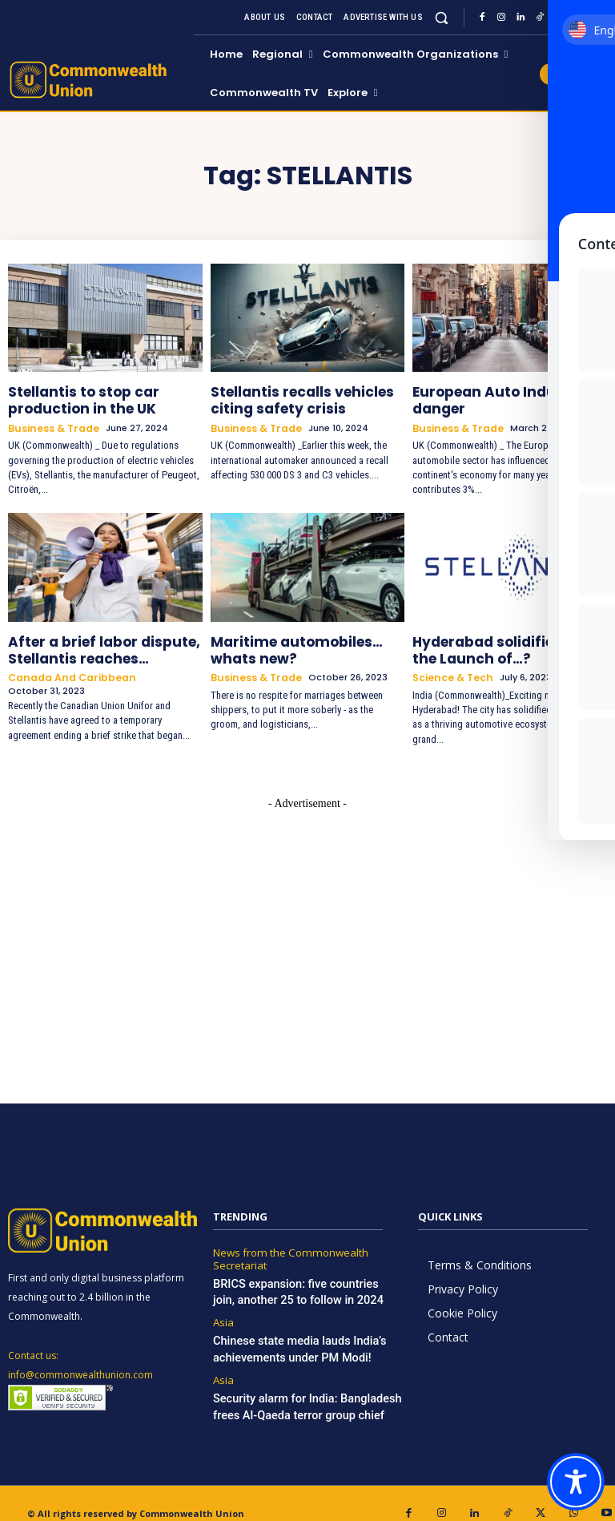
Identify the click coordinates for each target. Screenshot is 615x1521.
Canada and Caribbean (65, 664)
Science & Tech (450, 664)
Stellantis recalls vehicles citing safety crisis (307, 397)
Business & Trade (51, 422)
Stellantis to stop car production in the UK (72, 397)
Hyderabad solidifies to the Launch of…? (495, 640)
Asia (222, 1300)
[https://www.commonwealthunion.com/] (98, 79)
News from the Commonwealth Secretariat (283, 1242)
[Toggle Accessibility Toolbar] (576, 1481)
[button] (441, 17)
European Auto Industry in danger (492, 397)
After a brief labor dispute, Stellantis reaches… (90, 640)
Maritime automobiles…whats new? (302, 640)
